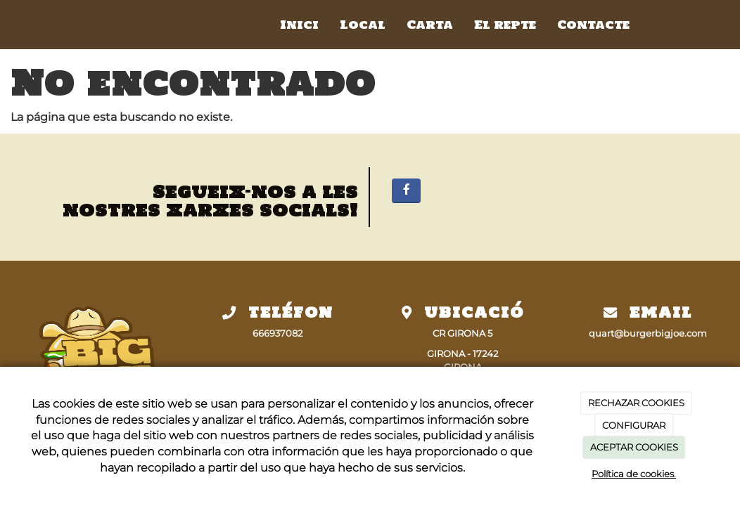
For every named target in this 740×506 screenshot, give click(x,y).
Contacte (593, 24)
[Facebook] (406, 191)
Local (362, 24)
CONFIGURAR (633, 425)
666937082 (277, 333)
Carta (430, 24)
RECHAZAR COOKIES (636, 402)
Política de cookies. (634, 473)
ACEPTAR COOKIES (634, 447)
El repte (505, 24)
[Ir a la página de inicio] (95, 24)
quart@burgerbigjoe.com (648, 333)
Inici (299, 24)
